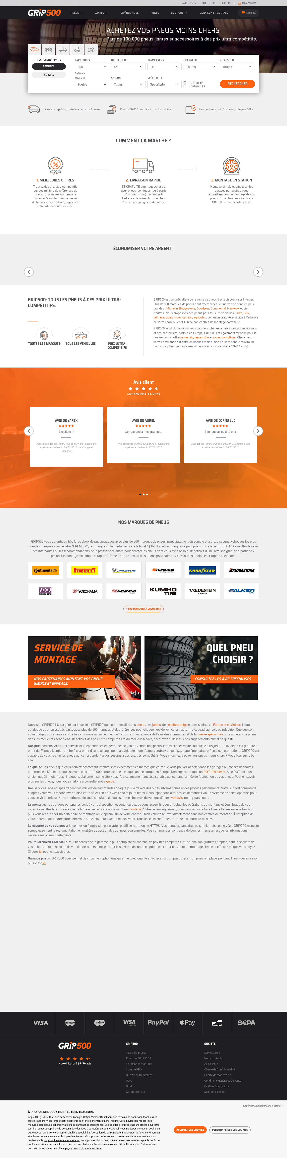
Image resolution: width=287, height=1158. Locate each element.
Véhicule (49, 75)
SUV (246, 313)
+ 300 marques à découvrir (143, 608)
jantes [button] (102, 13)
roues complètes (224, 337)
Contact (226, 3)
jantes (156, 724)
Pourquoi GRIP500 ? (138, 1058)
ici (40, 851)
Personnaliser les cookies (230, 1129)
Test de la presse (136, 1053)
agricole (199, 317)
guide (110, 781)
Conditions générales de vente (222, 1080)
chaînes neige (177, 724)
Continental (218, 308)
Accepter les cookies (190, 1129)
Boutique (179, 13)
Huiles (154, 13)
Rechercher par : (49, 60)
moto (177, 317)
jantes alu (186, 337)
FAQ (204, 3)
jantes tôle (202, 337)
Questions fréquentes (139, 1075)
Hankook (233, 308)
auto (239, 313)
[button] (48, 49)
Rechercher (238, 84)
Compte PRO (134, 1069)
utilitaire (158, 317)
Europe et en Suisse (227, 724)
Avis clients (189, 3)
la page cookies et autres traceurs (82, 1148)
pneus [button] (77, 13)
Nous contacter (213, 1058)
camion (187, 317)
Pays (129, 1080)
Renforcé (197, 86)
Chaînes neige (130, 13)
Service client (212, 1053)
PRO (214, 3)
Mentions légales (214, 1092)
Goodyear (203, 308)
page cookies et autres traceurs (62, 1140)
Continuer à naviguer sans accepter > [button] (263, 1105)
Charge (191, 60)
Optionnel (80, 73)
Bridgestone (187, 308)
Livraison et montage (214, 13)
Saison (116, 78)
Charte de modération (217, 1075)
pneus (141, 724)
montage (134, 809)
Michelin (172, 308)
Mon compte (247, 3)
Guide (129, 1086)
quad (169, 317)
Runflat (196, 82)
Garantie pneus (135, 1092)
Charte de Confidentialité (219, 1069)
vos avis (177, 797)
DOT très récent (214, 772)
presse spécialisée (210, 734)
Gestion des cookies (216, 1086)
